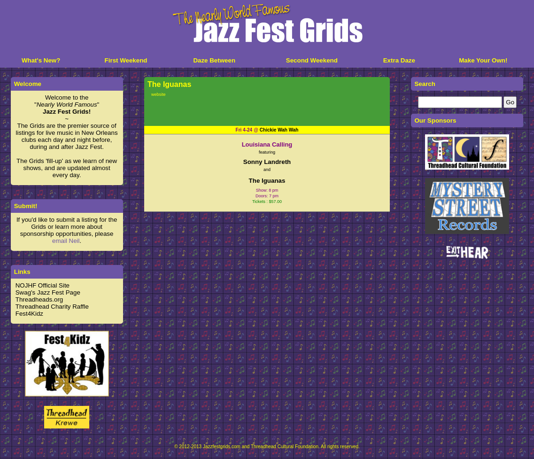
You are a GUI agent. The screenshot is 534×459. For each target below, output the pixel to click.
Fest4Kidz (29, 313)
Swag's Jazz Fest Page (47, 292)
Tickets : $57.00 (267, 201)
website (158, 94)
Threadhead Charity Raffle (52, 306)
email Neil (66, 240)
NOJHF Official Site (42, 285)
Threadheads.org (39, 299)
